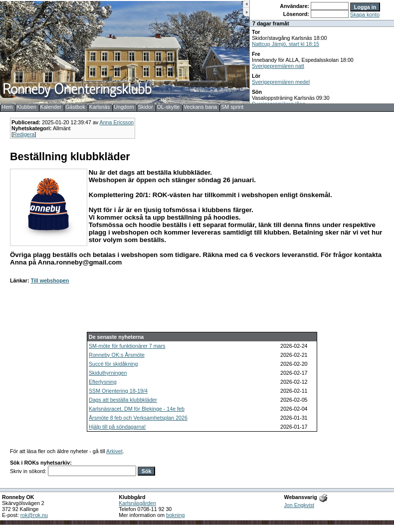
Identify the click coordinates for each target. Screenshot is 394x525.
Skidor (145, 107)
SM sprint (232, 107)
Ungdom (124, 107)
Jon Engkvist (299, 505)
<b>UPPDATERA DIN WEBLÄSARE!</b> (322, 51)
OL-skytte (168, 107)
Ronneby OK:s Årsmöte (117, 355)
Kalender (51, 107)
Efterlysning (103, 382)
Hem (7, 107)
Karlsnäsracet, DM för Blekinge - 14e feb (137, 409)
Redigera (23, 134)
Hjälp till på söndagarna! (117, 427)
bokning (175, 515)
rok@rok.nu (34, 515)
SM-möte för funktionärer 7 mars (127, 346)
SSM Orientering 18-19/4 (118, 391)
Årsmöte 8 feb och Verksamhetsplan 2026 (138, 418)
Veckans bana (200, 107)
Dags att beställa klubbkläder (123, 400)
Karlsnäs (99, 107)
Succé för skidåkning (113, 364)
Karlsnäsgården (137, 503)
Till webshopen (49, 280)
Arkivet (114, 451)
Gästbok (75, 107)
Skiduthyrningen (108, 373)
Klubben (26, 107)
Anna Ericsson (117, 122)
